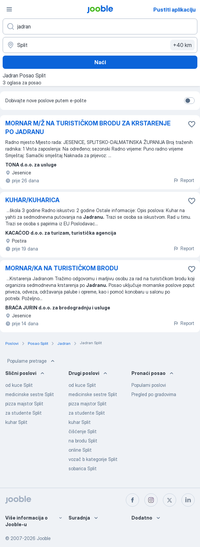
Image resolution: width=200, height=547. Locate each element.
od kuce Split (19, 385)
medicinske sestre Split (29, 394)
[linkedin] (188, 500)
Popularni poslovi (148, 385)
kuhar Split (16, 422)
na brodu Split (83, 440)
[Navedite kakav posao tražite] (100, 26)
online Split (80, 450)
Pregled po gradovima (153, 394)
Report (183, 180)
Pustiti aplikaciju (174, 9)
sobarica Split (83, 468)
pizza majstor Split (24, 403)
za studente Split (23, 413)
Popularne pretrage (31, 361)
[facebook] (132, 500)
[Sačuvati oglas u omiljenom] (191, 124)
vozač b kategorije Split (93, 459)
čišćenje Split (83, 431)
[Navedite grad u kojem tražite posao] (100, 45)
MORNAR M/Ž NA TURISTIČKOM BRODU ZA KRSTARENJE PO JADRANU (88, 127)
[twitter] (169, 500)
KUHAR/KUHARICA (32, 200)
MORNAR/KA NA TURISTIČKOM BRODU (61, 268)
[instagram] (151, 500)
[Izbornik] (9, 9)
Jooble (44, 538)
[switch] (189, 100)
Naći (100, 62)
